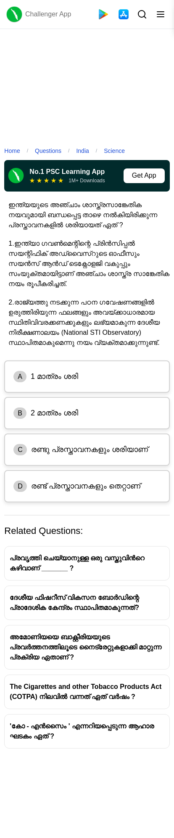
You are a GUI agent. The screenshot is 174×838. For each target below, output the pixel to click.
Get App (144, 175)
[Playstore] (103, 14)
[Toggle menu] (160, 14)
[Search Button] (141, 14)
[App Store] (124, 14)
